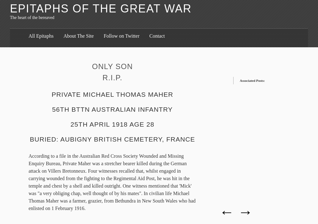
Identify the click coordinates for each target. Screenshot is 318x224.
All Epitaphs (41, 36)
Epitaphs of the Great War (101, 8)
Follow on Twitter (121, 36)
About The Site (78, 36)
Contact (157, 36)
